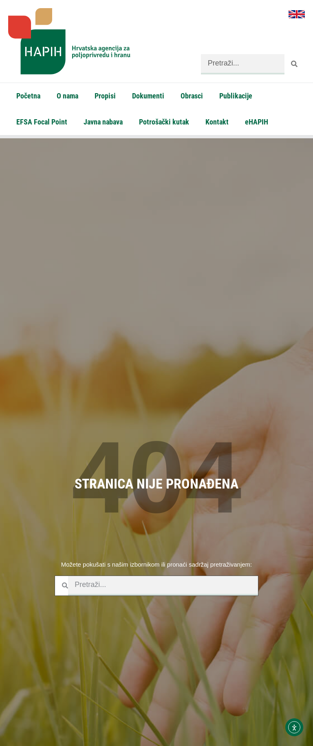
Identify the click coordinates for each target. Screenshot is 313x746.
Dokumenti (148, 96)
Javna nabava (103, 122)
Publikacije (235, 96)
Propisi (105, 96)
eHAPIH (256, 122)
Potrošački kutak (164, 122)
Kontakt (217, 122)
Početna (28, 96)
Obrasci (192, 96)
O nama (67, 96)
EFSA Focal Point (41, 122)
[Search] (294, 64)
